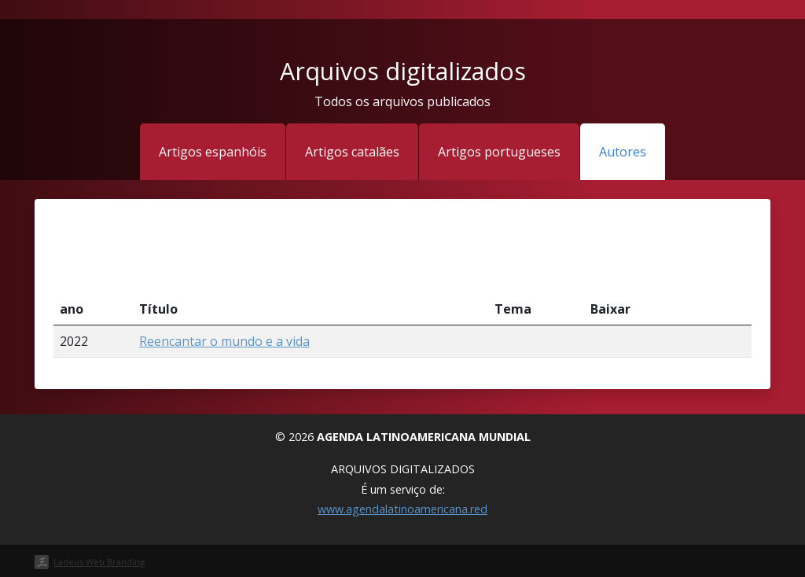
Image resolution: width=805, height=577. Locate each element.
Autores (622, 151)
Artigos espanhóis (212, 151)
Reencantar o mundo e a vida (224, 341)
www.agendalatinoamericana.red (402, 509)
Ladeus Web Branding (99, 562)
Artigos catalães (352, 151)
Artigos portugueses (499, 151)
